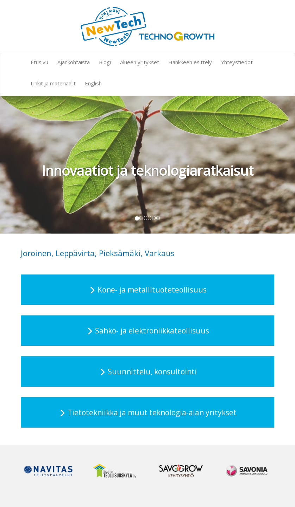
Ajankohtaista (73, 62)
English (93, 83)
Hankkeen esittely (190, 62)
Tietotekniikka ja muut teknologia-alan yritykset (152, 412)
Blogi (105, 62)
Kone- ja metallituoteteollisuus (152, 290)
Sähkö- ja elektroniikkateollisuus (152, 331)
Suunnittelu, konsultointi (152, 371)
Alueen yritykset (139, 62)
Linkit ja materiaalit (53, 83)
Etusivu (39, 62)
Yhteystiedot (237, 62)
